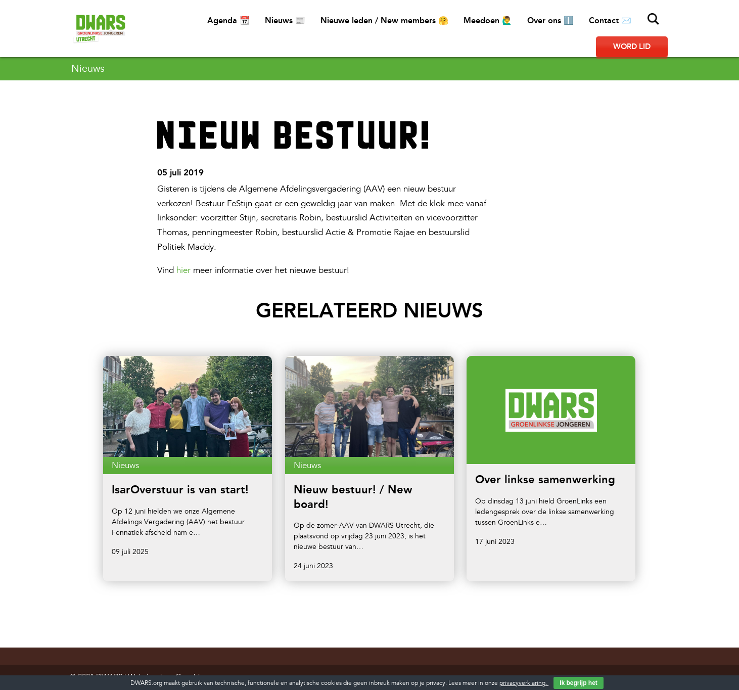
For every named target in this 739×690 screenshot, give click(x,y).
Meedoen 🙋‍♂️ (488, 20)
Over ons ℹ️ (550, 20)
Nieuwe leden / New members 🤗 (384, 20)
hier (183, 270)
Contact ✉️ (610, 20)
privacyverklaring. (523, 683)
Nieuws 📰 (285, 20)
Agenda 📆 (228, 20)
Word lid (632, 46)
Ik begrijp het (578, 682)
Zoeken (654, 19)
